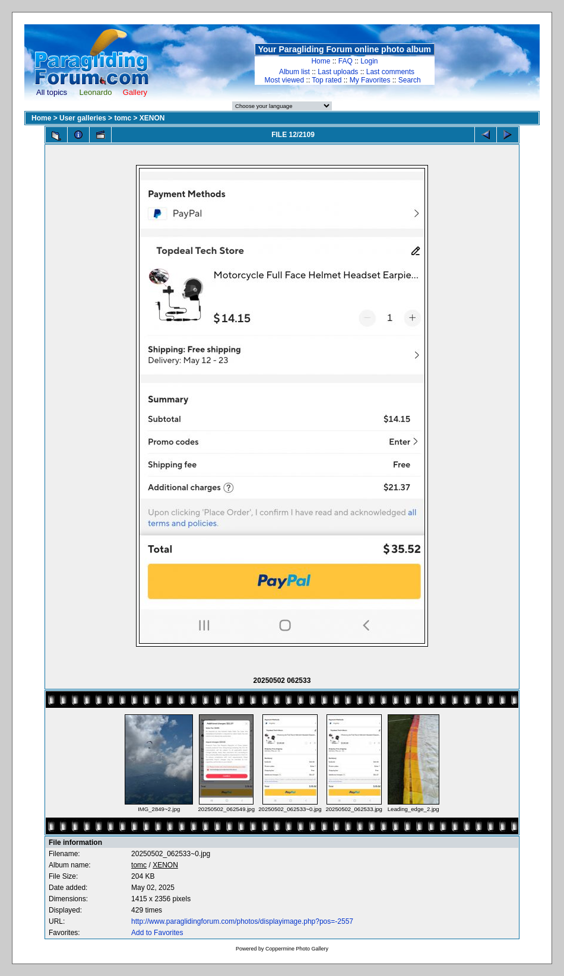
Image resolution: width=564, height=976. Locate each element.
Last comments (390, 72)
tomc (122, 118)
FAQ (345, 61)
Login (369, 61)
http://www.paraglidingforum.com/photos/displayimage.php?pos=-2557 (242, 921)
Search (409, 80)
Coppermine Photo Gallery (296, 949)
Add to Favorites (157, 933)
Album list (294, 72)
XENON (152, 118)
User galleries (82, 118)
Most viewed (285, 80)
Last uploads (338, 72)
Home (320, 61)
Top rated (326, 80)
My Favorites (370, 80)
